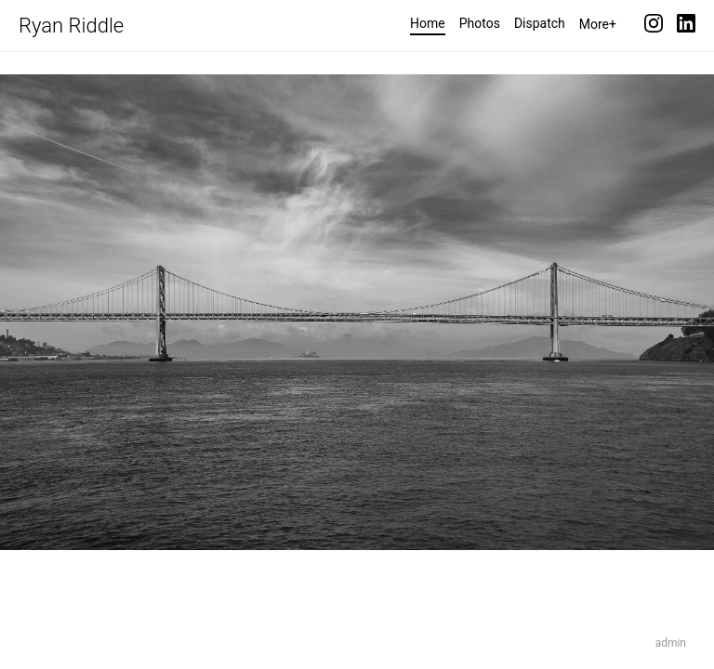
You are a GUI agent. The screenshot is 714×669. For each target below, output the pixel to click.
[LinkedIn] (686, 25)
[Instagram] (653, 25)
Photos (479, 23)
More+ (597, 24)
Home (427, 23)
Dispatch (539, 23)
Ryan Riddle (71, 25)
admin (670, 642)
